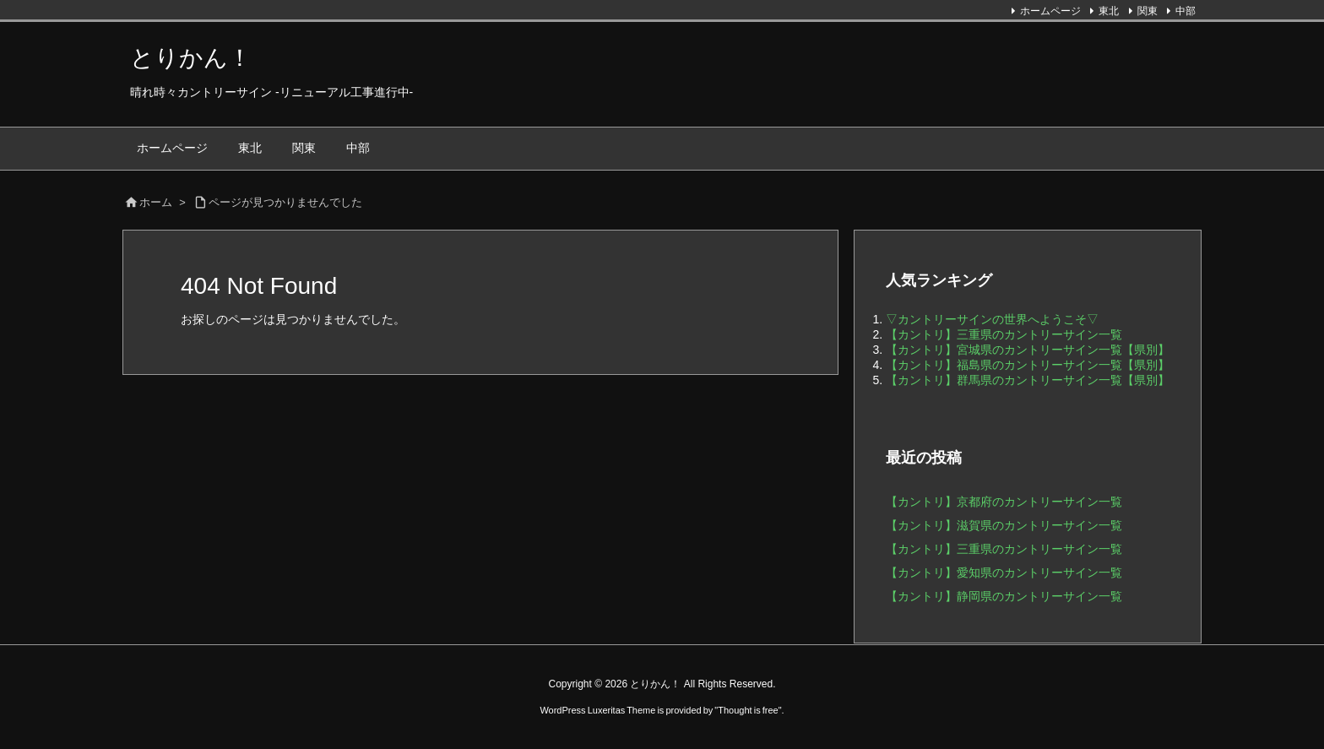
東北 (1109, 11)
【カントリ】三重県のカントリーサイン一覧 (1004, 334)
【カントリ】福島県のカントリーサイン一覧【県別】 (1027, 365)
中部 (1185, 11)
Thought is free (748, 710)
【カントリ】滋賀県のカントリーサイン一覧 (1004, 525)
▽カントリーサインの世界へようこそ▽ (992, 319)
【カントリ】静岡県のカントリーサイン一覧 (1004, 596)
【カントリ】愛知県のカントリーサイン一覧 (1004, 572)
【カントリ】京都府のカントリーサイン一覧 (1004, 501)
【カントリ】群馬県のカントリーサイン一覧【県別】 (1027, 380)
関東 (1147, 11)
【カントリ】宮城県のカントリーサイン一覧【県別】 (1027, 349)
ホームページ (1050, 11)
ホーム (155, 202)
